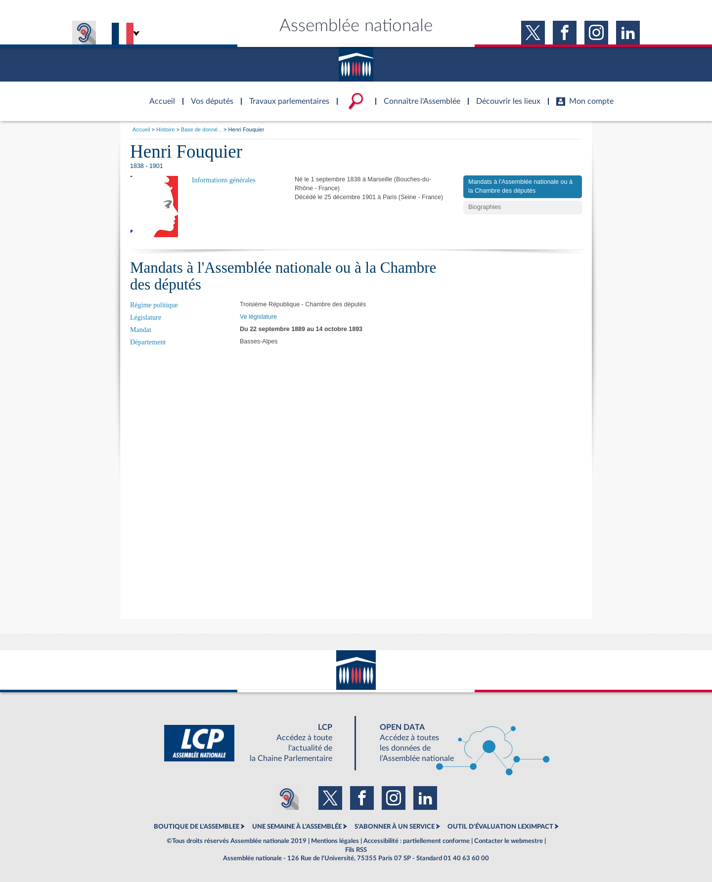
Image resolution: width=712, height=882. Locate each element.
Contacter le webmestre (508, 841)
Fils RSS (356, 850)
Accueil (141, 129)
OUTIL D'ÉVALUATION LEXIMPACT (500, 827)
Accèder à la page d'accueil (158, 95)
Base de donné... (201, 129)
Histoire (165, 129)
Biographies (484, 207)
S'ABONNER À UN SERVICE (395, 827)
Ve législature (258, 316)
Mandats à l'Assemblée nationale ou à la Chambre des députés (520, 186)
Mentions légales (335, 841)
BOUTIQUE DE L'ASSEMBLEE (196, 827)
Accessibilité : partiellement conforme (416, 841)
